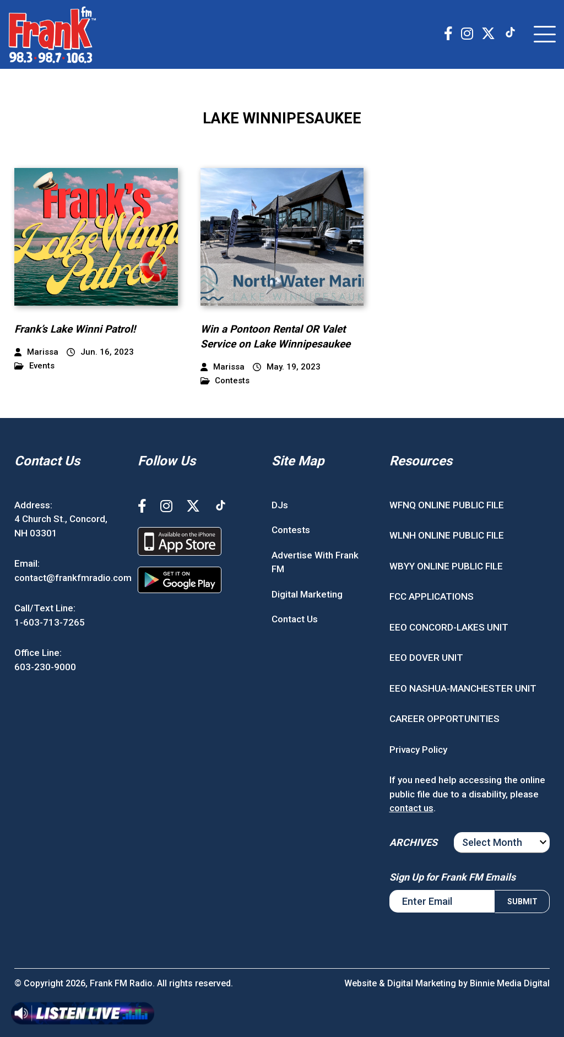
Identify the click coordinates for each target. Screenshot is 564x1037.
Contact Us (295, 619)
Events (34, 366)
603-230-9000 (45, 666)
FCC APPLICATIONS (431, 596)
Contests (225, 381)
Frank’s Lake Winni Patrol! (74, 329)
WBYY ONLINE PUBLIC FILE (446, 566)
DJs (280, 505)
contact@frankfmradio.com (73, 577)
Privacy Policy (418, 749)
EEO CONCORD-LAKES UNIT (448, 627)
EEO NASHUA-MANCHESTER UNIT (462, 688)
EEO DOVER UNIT (426, 657)
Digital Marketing (307, 594)
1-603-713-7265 (49, 622)
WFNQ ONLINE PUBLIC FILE (446, 505)
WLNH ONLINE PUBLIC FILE (446, 535)
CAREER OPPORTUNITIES (444, 718)
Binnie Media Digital (510, 983)
